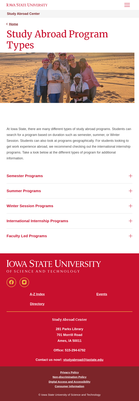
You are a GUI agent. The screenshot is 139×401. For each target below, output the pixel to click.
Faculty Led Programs (27, 236)
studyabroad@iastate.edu (83, 360)
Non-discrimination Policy (69, 376)
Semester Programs (25, 176)
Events (101, 294)
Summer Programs (24, 191)
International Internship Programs (37, 221)
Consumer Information (69, 386)
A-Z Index (37, 294)
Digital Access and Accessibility (69, 381)
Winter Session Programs (30, 206)
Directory (37, 304)
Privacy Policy (69, 372)
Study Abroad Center (23, 14)
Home (13, 24)
